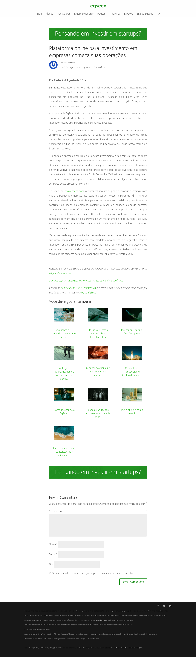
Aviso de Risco (101, 620)
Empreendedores (84, 14)
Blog (39, 14)
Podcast (101, 14)
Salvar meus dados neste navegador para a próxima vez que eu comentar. (93, 573)
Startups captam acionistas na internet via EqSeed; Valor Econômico (86, 280)
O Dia (65, 67)
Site (51, 564)
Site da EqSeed (145, 14)
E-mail (53, 554)
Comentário (98, 511)
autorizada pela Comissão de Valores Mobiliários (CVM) (124, 648)
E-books (128, 14)
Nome (53, 544)
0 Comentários (98, 67)
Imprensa (115, 14)
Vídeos (49, 14)
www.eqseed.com (74, 191)
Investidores (64, 14)
